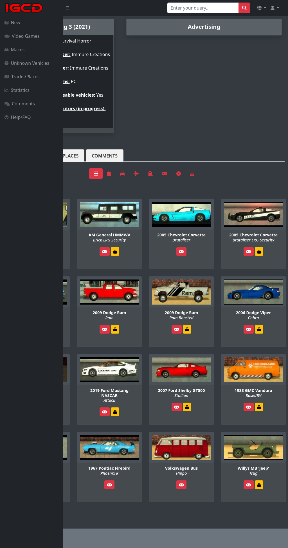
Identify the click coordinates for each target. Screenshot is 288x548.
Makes (14, 49)
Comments (19, 104)
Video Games (22, 36)
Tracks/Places (22, 77)
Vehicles (83, 169)
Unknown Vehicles (26, 63)
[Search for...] (203, 8)
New (12, 22)
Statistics (17, 90)
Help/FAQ (17, 117)
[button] (261, 8)
